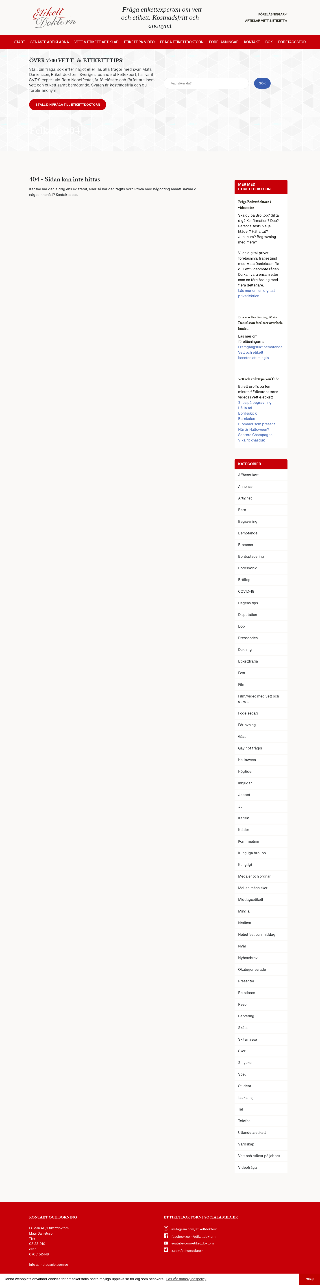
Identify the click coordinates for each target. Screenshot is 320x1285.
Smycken (245, 1063)
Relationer (246, 994)
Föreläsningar (272, 14)
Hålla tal (245, 409)
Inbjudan (245, 784)
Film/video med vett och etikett (258, 700)
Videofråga (247, 1168)
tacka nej (245, 1098)
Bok (269, 42)
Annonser (246, 487)
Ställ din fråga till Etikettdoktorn (72, 105)
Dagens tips (248, 604)
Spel (242, 1075)
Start (19, 42)
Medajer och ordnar (254, 877)
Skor (242, 1052)
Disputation (247, 615)
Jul (241, 807)
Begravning (247, 522)
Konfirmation (248, 842)
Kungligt (245, 865)
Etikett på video (139, 42)
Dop (241, 627)
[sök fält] (206, 84)
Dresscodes (248, 639)
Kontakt (252, 42)
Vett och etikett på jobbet (259, 1157)
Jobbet (244, 796)
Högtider (245, 772)
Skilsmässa (247, 1040)
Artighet (245, 499)
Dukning (245, 650)
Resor (243, 1005)
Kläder (243, 831)
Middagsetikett (250, 900)
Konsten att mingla (253, 359)
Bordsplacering (251, 557)
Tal (240, 1110)
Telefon (244, 1122)
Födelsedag (248, 714)
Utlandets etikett (252, 1133)
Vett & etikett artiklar (96, 42)
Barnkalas (246, 420)
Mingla (244, 912)
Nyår (242, 947)
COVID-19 (246, 592)
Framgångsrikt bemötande (260, 348)
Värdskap (246, 1145)
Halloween (247, 761)
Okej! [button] (310, 1279)
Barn (242, 511)
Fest (241, 674)
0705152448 (39, 1255)
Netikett (244, 924)
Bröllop (244, 581)
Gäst (242, 737)
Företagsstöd (292, 42)
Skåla (243, 1029)
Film (241, 685)
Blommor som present (256, 425)
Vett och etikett (250, 353)
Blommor (245, 546)
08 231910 (37, 1245)
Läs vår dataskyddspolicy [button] (186, 1279)
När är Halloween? (253, 430)
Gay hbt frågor (250, 749)
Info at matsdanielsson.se (48, 1266)
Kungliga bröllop (252, 854)
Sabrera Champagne (255, 436)
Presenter (246, 982)
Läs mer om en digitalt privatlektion (256, 294)
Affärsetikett (248, 476)
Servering (246, 1017)
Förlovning (247, 726)
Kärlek (243, 819)
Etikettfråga (248, 662)
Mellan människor (253, 889)
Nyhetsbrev (248, 959)
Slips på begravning (255, 404)
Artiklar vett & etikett (266, 21)
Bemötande (247, 534)
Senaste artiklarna (49, 42)
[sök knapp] (262, 84)
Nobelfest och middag (256, 935)
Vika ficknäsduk (251, 441)
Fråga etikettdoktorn (182, 42)
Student (244, 1087)
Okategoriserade (252, 970)
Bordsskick (247, 414)
